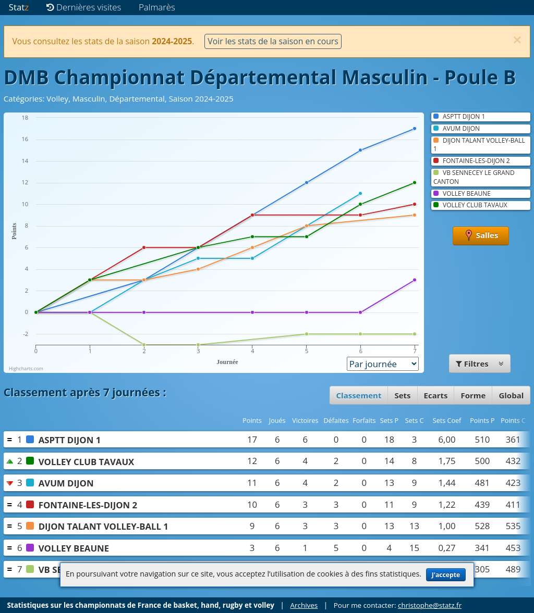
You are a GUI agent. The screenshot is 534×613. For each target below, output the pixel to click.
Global (511, 395)
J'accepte (446, 574)
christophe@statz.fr (430, 605)
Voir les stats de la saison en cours (273, 41)
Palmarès (157, 7)
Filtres (480, 363)
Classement (359, 395)
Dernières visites (84, 7)
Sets (402, 395)
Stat (19, 7)
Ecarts (436, 395)
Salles (481, 236)
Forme (473, 395)
